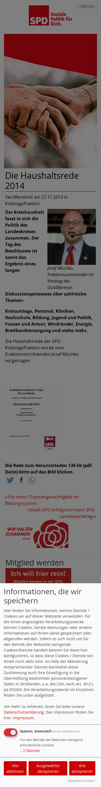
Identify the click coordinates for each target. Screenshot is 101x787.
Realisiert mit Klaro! (81, 781)
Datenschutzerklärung (24, 712)
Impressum (23, 717)
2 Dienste (30, 750)
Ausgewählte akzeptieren (48, 768)
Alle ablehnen (15, 768)
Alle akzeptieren (82, 768)
